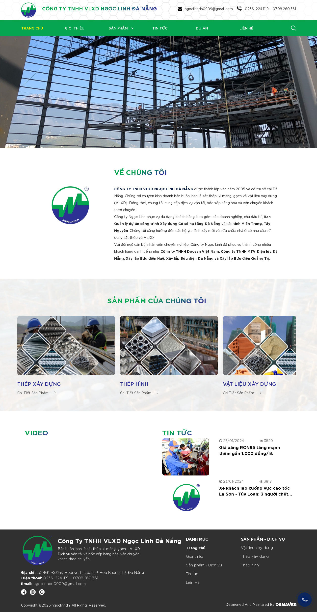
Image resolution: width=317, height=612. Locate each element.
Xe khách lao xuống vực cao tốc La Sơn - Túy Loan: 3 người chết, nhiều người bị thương (254, 491)
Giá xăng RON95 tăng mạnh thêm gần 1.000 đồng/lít (249, 450)
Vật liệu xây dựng (249, 383)
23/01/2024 (231, 481)
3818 (266, 481)
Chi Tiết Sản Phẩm (36, 392)
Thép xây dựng (39, 383)
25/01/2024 (231, 440)
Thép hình (134, 383)
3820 (266, 440)
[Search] (273, 27)
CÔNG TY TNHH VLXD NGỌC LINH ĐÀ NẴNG (99, 8)
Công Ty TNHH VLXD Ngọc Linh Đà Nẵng (119, 540)
